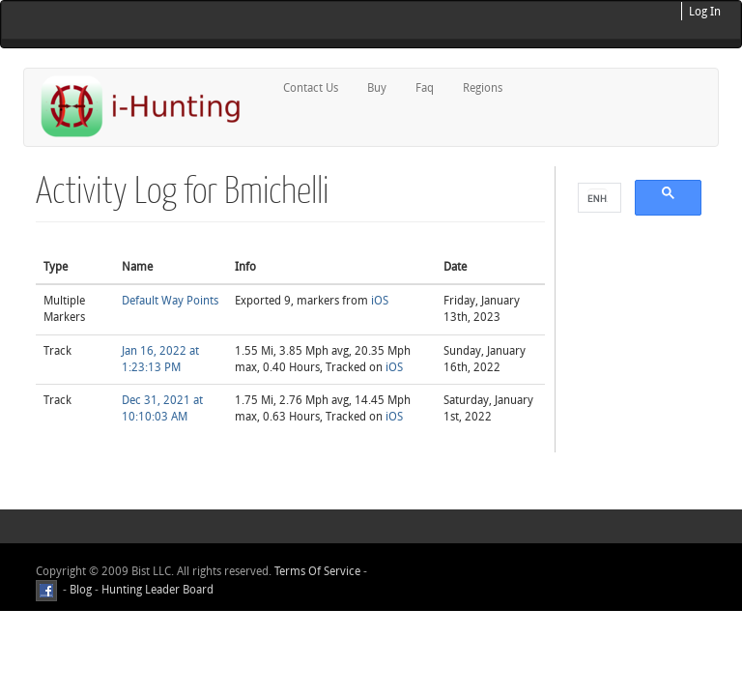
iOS (379, 300)
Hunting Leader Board (156, 589)
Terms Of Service (317, 571)
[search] (597, 198)
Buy (376, 88)
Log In (705, 11)
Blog (81, 589)
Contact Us (310, 88)
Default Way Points (170, 300)
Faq (424, 88)
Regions (482, 88)
